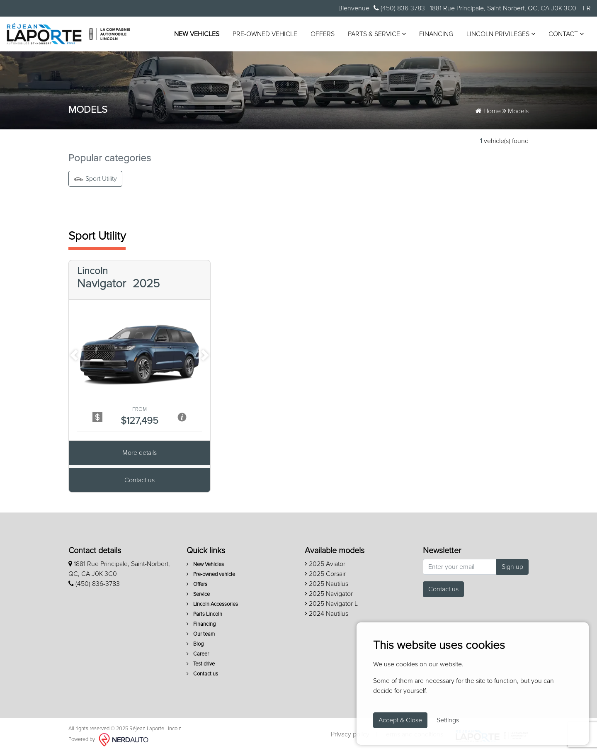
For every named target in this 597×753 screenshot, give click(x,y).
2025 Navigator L (331, 603)
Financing (436, 34)
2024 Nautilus (326, 613)
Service (198, 594)
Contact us (139, 481)
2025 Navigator (329, 593)
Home (488, 111)
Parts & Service (377, 33)
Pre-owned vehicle (265, 34)
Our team (201, 634)
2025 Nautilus (326, 584)
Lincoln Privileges (500, 33)
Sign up (512, 567)
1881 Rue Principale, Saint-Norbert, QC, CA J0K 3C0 (502, 8)
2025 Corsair (325, 574)
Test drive (201, 664)
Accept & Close (400, 720)
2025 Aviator (325, 564)
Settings (448, 720)
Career (198, 654)
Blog (195, 644)
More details (139, 453)
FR (587, 8)
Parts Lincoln (204, 614)
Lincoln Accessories (212, 604)
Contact (566, 33)
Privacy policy (350, 734)
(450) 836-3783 (399, 8)
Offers (323, 34)
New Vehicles (196, 34)
